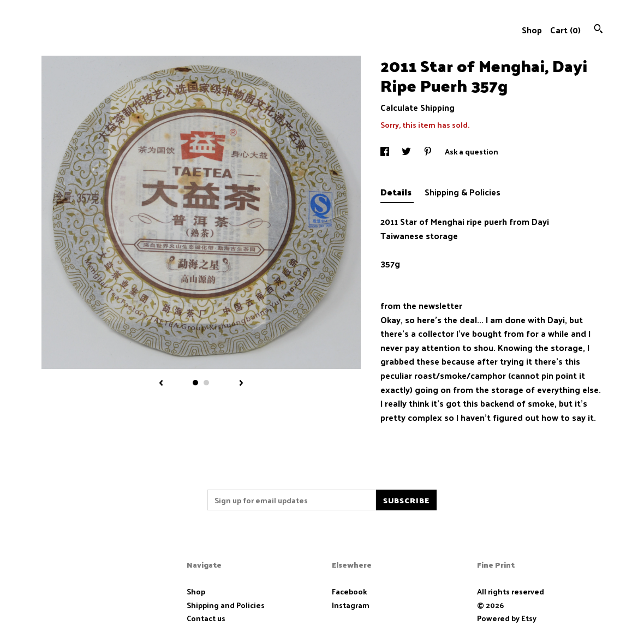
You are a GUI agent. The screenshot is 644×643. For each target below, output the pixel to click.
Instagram (350, 605)
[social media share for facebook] (385, 151)
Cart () (565, 30)
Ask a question (471, 151)
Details (397, 192)
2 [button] (206, 382)
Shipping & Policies (462, 192)
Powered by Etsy (506, 618)
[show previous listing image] (161, 384)
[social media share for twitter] (407, 151)
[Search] (598, 30)
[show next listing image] (241, 384)
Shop (532, 30)
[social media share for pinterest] (429, 151)
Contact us (206, 618)
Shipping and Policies (226, 605)
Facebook (349, 591)
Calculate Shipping (417, 107)
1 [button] (195, 382)
